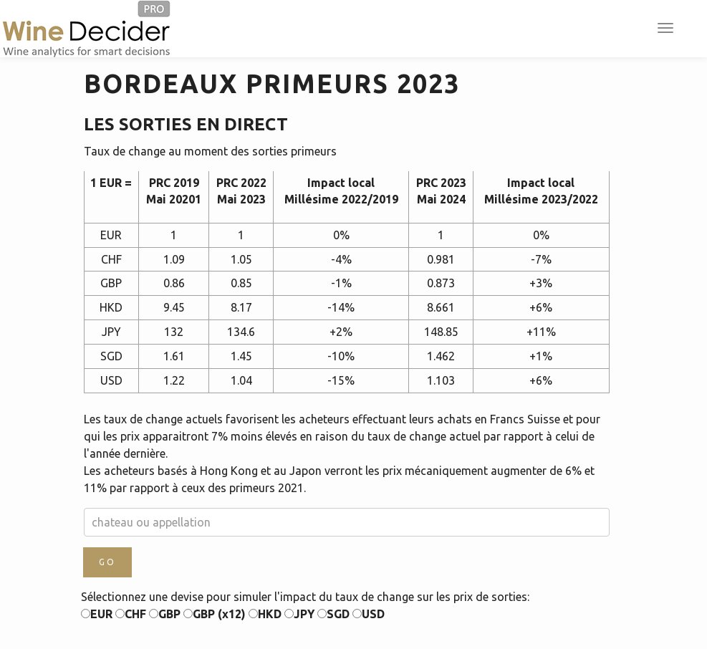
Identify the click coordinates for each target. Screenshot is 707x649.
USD (368, 613)
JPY (299, 613)
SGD (333, 613)
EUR (96, 613)
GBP (165, 613)
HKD (265, 613)
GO (107, 562)
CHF (130, 613)
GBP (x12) (214, 613)
